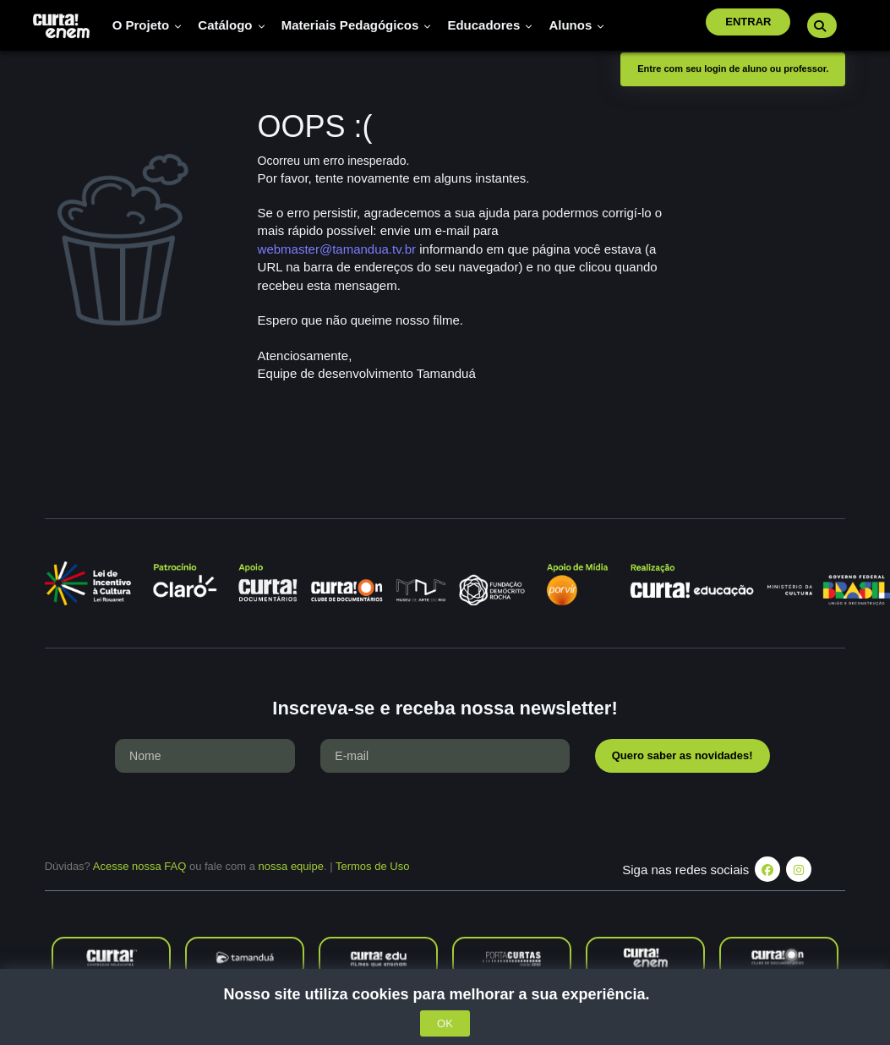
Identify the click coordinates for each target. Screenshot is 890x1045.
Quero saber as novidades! (682, 755)
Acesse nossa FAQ (140, 866)
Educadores (489, 25)
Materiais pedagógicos (356, 25)
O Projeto (147, 25)
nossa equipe (291, 866)
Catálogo (231, 25)
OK (445, 1023)
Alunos (576, 25)
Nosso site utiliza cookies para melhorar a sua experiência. (444, 994)
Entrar (748, 21)
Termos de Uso (372, 866)
